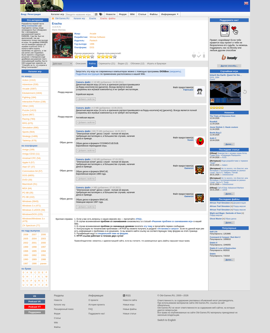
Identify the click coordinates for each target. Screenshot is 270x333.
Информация (170, 14)
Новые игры (128, 304)
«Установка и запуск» (168, 228)
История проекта (97, 304)
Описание (81, 63)
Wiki (132, 14)
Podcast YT (35, 307)
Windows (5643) (30, 201)
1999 (25, 247)
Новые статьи (129, 313)
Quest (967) (28, 114)
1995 (34, 251)
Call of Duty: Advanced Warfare (230, 188)
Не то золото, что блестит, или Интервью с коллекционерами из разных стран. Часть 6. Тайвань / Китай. (229, 170)
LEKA (224, 190)
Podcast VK (34, 301)
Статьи (142, 14)
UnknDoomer (227, 175)
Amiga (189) (28, 149)
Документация (239, 203)
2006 (43, 234)
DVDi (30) (27, 179)
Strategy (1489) (30, 136)
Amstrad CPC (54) (31, 158)
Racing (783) (28, 119)
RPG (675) (27, 123)
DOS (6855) (28, 175)
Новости (111, 14)
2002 (25, 242)
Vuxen (190, 140)
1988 (43, 259)
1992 (34, 255)
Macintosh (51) (29, 184)
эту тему (148, 226)
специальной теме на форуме (112, 233)
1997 (43, 247)
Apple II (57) (28, 162)
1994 (43, 251)
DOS (212, 77)
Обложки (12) (137, 63)
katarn (225, 165)
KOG (224, 157)
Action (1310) (29, 80)
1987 (25, 263)
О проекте (93, 300)
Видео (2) (123, 63)
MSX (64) (27, 188)
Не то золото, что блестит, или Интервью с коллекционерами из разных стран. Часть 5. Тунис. (229, 180)
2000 (43, 242)
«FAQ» (138, 219)
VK (34, 296)
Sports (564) (28, 132)
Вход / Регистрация (31, 14)
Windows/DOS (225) (32, 214)
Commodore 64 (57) (32, 171)
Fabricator (188, 90)
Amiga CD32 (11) (31, 154)
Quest (212, 79)
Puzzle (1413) (29, 110)
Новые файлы (130, 309)
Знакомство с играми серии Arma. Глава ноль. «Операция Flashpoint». (228, 154)
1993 (25, 255)
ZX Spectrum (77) (31, 225)
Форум (122, 14)
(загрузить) (175, 71)
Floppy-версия (239, 206)
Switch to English (166, 320)
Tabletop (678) (29, 140)
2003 (43, 238)
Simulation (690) (30, 127)
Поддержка (34, 312)
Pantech (93, 40)
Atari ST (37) (28, 166)
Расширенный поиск (64, 309)
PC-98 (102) (28, 197)
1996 (92, 44)
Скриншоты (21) (107, 63)
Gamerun (189, 168)
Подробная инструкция (88, 74)
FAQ (91, 309)
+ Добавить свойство (86, 99)
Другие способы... (229, 66)
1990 (25, 259)
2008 (25, 234)
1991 (43, 255)
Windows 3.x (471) (31, 205)
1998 (34, 247)
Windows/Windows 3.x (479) (33, 219)
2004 (34, 238)
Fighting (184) (29, 97)
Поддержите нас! (97, 313)
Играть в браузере (156, 63)
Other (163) (28, 106)
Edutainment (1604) (32, 93)
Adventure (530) (30, 84)
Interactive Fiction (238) (34, 101)
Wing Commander (30, 26)
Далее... (229, 144)
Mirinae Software (97, 37)
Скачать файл (83, 82)
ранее (43, 263)
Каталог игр (57, 14)
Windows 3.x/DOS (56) (33, 210)
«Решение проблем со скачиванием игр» (172, 221)
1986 (34, 263)
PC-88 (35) (27, 192)
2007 (34, 234)
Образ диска (230, 219)
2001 (34, 242)
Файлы (154, 14)
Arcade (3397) (29, 88)
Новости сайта (130, 300)
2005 (25, 238)
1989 (34, 259)
